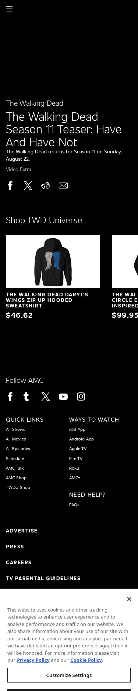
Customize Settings (69, 680)
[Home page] (69, 358)
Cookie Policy (86, 665)
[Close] (129, 604)
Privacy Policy (33, 665)
